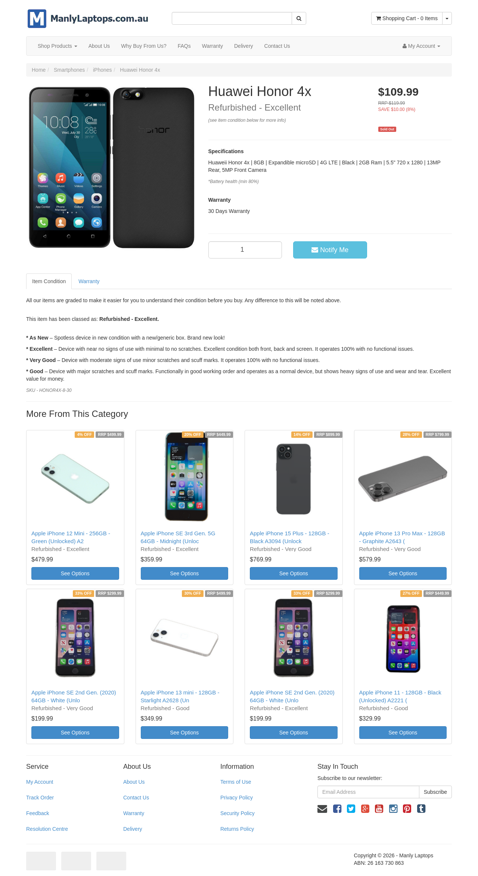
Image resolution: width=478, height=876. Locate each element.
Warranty (212, 46)
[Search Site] (299, 18)
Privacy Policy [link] (236, 798)
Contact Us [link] (136, 798)
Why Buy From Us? (143, 46)
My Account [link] (39, 782)
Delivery (243, 46)
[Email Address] (368, 792)
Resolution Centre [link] (47, 829)
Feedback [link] (37, 813)
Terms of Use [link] (235, 782)
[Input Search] (232, 18)
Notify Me (329, 250)
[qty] (245, 250)
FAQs (184, 46)
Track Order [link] (40, 798)
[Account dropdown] (421, 46)
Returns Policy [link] (237, 829)
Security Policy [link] (237, 813)
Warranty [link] (133, 813)
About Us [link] (134, 782)
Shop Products (57, 46)
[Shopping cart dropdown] (447, 18)
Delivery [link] (132, 829)
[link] (337, 808)
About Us (99, 46)
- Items (407, 18)
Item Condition (49, 281)
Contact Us (277, 46)
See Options (75, 573)
